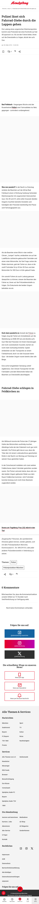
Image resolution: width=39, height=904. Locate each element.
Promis (4, 745)
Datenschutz (6, 863)
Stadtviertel (6, 727)
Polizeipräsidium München (13, 568)
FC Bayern (5, 736)
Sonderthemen (24, 830)
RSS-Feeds (5, 770)
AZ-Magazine (24, 826)
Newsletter (5, 761)
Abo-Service (6, 830)
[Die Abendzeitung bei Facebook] (20, 633)
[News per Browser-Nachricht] (20, 696)
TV (20, 727)
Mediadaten (24, 817)
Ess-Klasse (5, 783)
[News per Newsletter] (20, 686)
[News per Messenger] (20, 675)
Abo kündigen (6, 872)
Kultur (22, 732)
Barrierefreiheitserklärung (10, 868)
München (5, 723)
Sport (21, 723)
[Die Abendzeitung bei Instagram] (20, 644)
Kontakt (4, 839)
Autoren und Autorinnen (10, 817)
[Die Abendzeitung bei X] (20, 654)
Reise (21, 736)
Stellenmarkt (24, 757)
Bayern (9, 8)
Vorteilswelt (6, 788)
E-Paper (4, 835)
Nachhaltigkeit (24, 741)
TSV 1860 (5, 741)
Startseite (4, 8)
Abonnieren (6, 826)
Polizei (30, 333)
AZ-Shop (22, 822)
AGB (3, 859)
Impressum (5, 854)
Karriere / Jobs (7, 822)
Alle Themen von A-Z (9, 757)
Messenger (5, 766)
